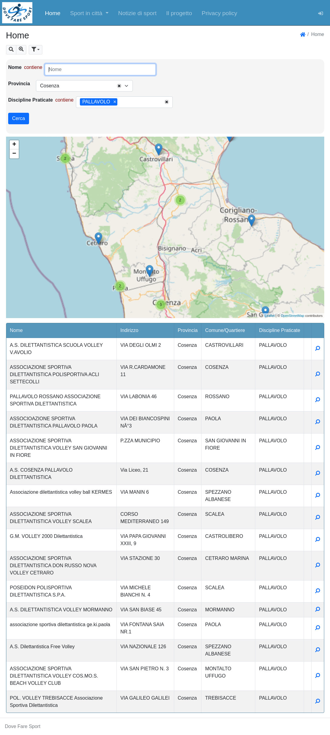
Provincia (19, 83)
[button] (89, 13)
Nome (14, 67)
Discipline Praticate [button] (279, 330)
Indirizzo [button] (129, 330)
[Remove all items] (119, 85)
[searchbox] (121, 102)
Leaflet (270, 315)
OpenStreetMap (292, 315)
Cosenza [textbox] (49, 85)
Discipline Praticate (30, 99)
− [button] (14, 153)
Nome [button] (16, 330)
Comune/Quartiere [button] (225, 330)
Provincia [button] (188, 330)
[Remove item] (114, 102)
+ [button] (14, 144)
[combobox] (84, 86)
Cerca (18, 118)
